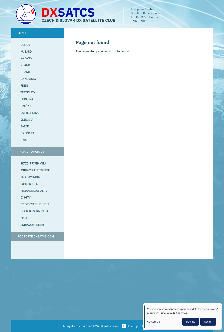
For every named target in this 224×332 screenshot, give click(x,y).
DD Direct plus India (34, 204)
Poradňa (26, 99)
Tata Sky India (30, 177)
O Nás (24, 140)
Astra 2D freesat (32, 225)
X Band (25, 65)
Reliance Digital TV (33, 190)
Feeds (24, 85)
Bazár (24, 126)
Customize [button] (153, 321)
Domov (25, 45)
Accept (208, 321)
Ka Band (26, 58)
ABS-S (24, 218)
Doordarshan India (34, 211)
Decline (190, 321)
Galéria (25, 106)
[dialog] (182, 316)
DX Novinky (28, 79)
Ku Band (26, 51)
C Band (25, 72)
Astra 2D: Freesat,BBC (35, 170)
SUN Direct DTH (30, 184)
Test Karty (27, 92)
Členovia (26, 119)
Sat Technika (29, 113)
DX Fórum (27, 133)
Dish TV (25, 197)
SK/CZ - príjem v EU (33, 163)
